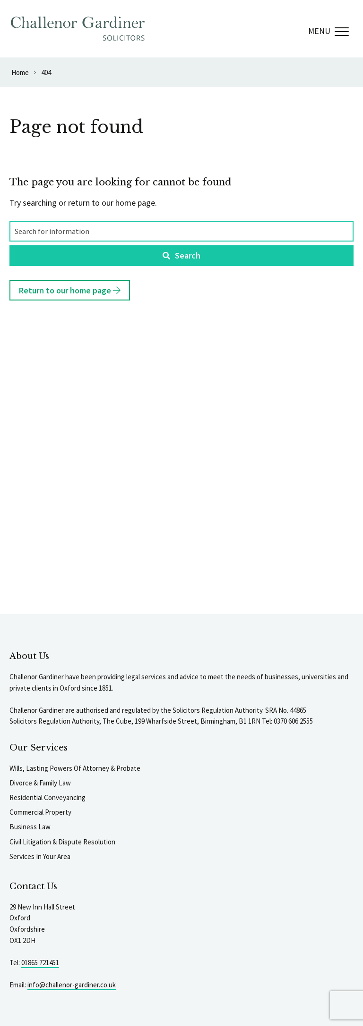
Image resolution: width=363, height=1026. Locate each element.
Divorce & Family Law (40, 782)
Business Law (30, 826)
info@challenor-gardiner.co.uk (71, 984)
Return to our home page (70, 290)
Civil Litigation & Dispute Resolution (62, 841)
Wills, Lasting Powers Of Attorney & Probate (74, 768)
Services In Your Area (39, 856)
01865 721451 (40, 962)
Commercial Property (40, 812)
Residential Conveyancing (47, 797)
